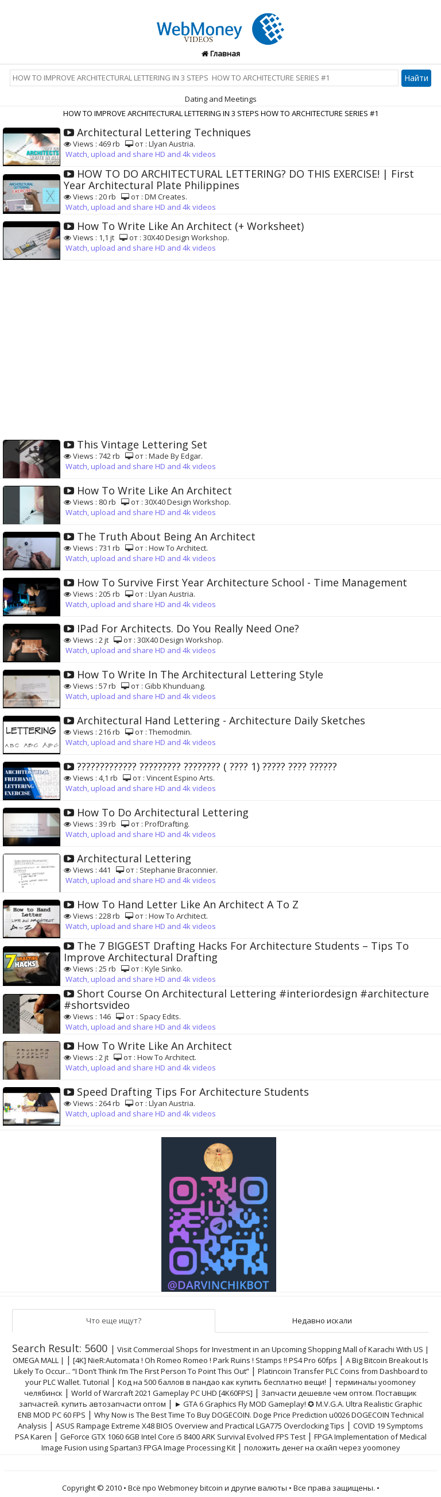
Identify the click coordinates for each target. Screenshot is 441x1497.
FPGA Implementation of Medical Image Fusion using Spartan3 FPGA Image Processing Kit (234, 1442)
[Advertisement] (220, 346)
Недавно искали (322, 1320)
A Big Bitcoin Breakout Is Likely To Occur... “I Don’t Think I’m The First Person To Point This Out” (221, 1365)
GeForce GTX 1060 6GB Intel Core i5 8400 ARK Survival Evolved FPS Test (182, 1436)
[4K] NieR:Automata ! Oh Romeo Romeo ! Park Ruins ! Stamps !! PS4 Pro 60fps (205, 1360)
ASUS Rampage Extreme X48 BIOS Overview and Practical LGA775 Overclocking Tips (200, 1426)
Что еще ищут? (113, 1320)
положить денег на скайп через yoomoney (322, 1447)
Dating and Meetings (221, 99)
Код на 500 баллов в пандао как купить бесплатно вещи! (222, 1382)
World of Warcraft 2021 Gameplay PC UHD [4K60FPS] (162, 1393)
